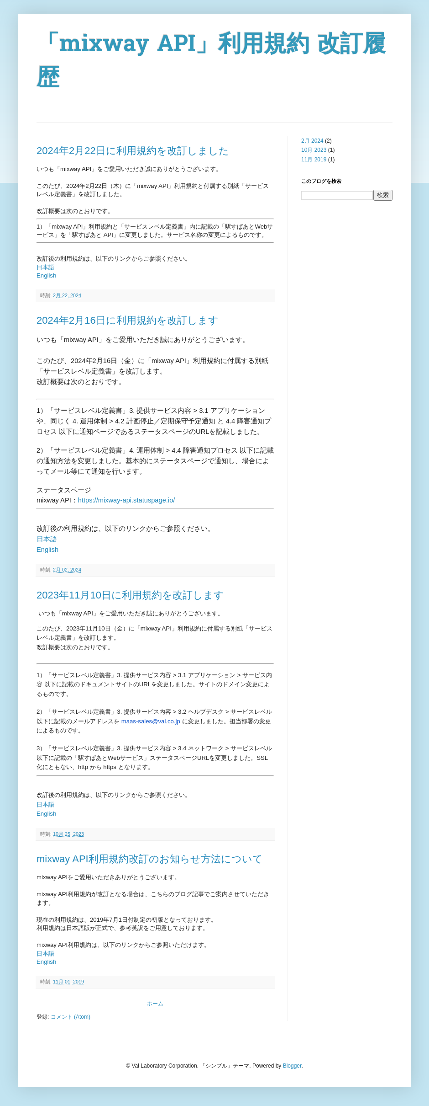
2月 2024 (312, 141)
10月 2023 (313, 150)
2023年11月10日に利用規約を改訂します (130, 595)
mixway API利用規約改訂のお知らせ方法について (150, 859)
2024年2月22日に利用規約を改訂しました (133, 150)
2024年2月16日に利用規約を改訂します (128, 320)
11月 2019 (313, 159)
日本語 (45, 267)
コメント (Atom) (70, 1017)
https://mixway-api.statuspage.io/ (126, 500)
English (46, 275)
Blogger (292, 1066)
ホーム (155, 1003)
